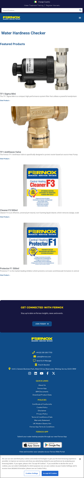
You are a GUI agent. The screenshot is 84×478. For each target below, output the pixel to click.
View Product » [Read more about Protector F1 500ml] (5, 275)
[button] (80, 17)
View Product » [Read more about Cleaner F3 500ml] (5, 217)
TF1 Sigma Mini (8, 93)
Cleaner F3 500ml (9, 210)
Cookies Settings (32, 474)
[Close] (80, 459)
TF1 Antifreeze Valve (10, 152)
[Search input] (40, 10)
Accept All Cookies (50, 474)
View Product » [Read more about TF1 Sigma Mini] (5, 100)
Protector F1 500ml (9, 268)
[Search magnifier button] (80, 10)
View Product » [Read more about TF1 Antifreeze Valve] (5, 159)
